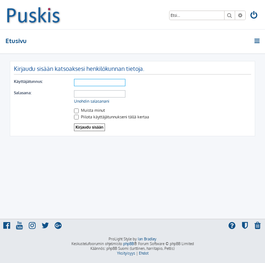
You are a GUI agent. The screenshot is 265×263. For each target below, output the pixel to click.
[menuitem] (254, 16)
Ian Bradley (147, 239)
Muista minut (89, 110)
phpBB (128, 243)
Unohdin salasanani (91, 101)
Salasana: (22, 92)
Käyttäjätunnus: (28, 81)
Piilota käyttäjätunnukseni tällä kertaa (111, 116)
